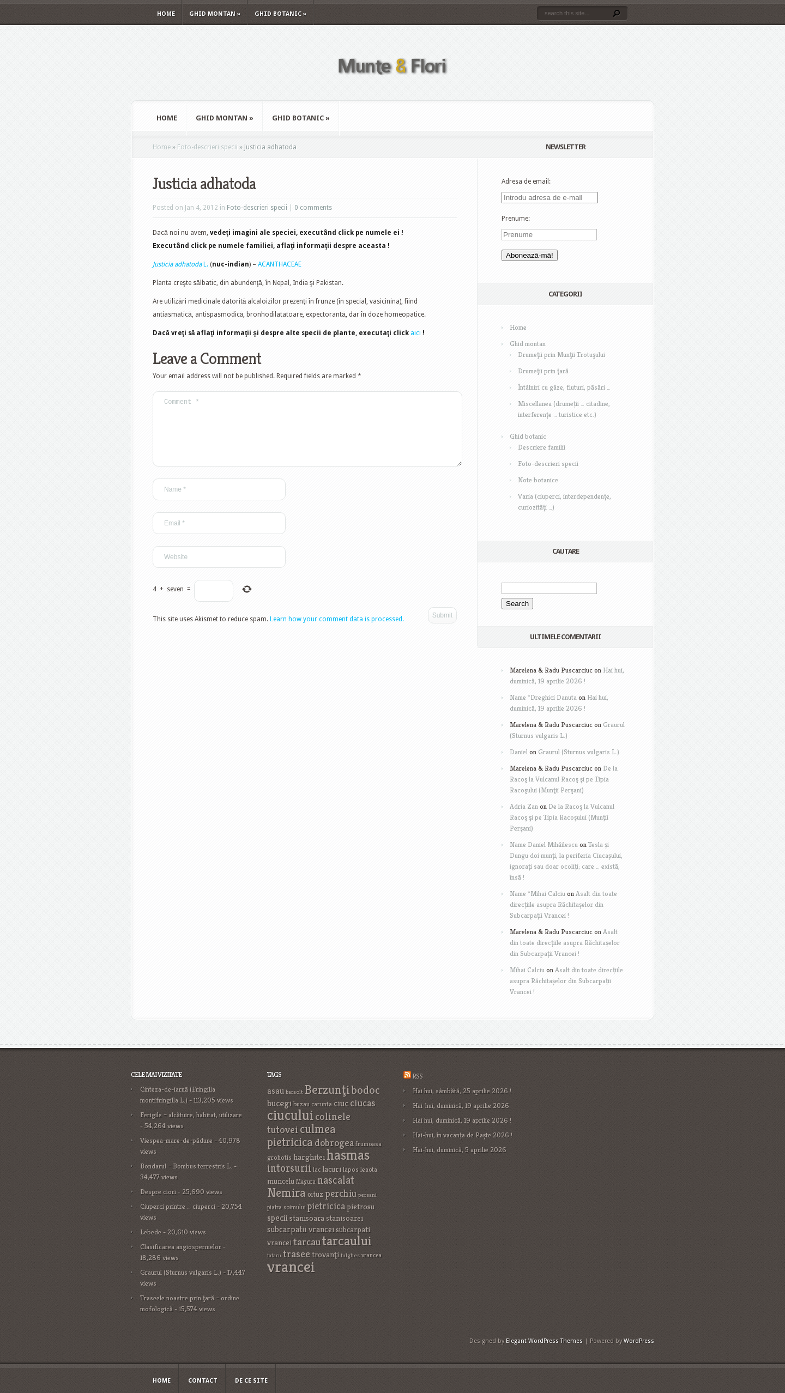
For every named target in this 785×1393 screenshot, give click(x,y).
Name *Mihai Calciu (537, 893)
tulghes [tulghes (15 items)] (350, 1255)
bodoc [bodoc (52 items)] (366, 1090)
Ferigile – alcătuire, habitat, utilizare (191, 1114)
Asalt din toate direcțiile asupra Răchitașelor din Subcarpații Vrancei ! (563, 904)
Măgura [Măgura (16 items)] (306, 1181)
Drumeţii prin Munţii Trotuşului (561, 354)
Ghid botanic (280, 13)
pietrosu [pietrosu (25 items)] (361, 1207)
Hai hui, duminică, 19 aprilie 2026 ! (462, 1120)
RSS (417, 1076)
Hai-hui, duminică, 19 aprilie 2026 (461, 1105)
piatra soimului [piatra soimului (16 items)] (286, 1207)
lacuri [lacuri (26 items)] (331, 1169)
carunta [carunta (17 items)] (321, 1104)
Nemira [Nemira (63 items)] (286, 1192)
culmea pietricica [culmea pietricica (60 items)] (301, 1135)
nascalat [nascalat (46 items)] (335, 1180)
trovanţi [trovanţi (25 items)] (325, 1254)
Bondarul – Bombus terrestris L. (186, 1166)
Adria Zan (524, 806)
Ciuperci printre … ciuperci (177, 1206)
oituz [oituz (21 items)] (315, 1194)
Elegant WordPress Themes (544, 1340)
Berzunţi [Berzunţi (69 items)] (327, 1089)
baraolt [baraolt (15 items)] (294, 1091)
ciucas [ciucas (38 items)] (362, 1103)
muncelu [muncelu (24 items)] (280, 1181)
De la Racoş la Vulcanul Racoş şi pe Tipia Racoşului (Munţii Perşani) (564, 779)
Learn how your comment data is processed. (337, 632)
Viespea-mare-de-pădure (176, 1140)
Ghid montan (214, 13)
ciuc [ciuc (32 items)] (341, 1103)
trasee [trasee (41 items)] (296, 1253)
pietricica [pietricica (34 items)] (326, 1206)
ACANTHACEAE (279, 264)
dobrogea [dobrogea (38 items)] (334, 1142)
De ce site (251, 1380)
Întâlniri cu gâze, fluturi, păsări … (564, 387)
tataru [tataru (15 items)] (274, 1255)
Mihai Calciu (527, 969)
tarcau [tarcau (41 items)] (307, 1241)
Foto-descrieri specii (207, 147)
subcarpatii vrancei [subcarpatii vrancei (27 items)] (300, 1229)
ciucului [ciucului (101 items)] (290, 1115)
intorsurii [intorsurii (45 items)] (289, 1168)
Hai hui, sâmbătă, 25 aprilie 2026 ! (462, 1090)
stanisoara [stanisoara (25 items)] (306, 1218)
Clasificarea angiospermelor (180, 1246)
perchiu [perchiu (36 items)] (341, 1194)
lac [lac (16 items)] (317, 1169)
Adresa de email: (526, 181)
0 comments (313, 207)
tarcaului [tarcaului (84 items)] (347, 1240)
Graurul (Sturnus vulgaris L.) (578, 751)
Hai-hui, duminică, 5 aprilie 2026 (459, 1149)
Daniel (519, 751)
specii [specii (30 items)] (277, 1218)
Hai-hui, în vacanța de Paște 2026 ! (462, 1135)
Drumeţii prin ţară (543, 370)
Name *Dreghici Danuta (543, 697)
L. (180, 264)
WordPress (639, 1340)
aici (415, 333)
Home (166, 13)
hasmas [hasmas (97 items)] (348, 1155)
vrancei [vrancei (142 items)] (291, 1266)
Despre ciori (158, 1191)
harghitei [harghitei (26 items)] (309, 1157)
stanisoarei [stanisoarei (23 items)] (344, 1218)
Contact (203, 1380)
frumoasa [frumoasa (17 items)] (368, 1144)
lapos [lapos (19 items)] (351, 1169)
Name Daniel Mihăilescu (544, 844)
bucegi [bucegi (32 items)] (279, 1103)
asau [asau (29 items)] (275, 1091)
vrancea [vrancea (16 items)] (371, 1255)
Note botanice (538, 479)
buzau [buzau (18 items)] (301, 1104)
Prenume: (516, 218)
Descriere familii (541, 447)
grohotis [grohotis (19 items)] (279, 1157)
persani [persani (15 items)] (367, 1194)
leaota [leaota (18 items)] (368, 1169)
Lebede (150, 1232)
